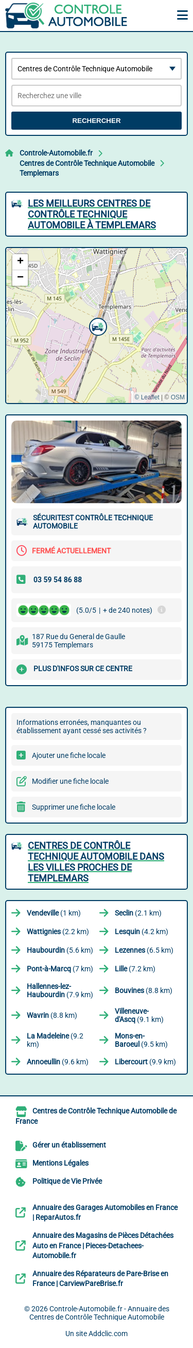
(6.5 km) (144, 950)
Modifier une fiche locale (70, 781)
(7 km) (60, 969)
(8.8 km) (143, 990)
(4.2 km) (141, 931)
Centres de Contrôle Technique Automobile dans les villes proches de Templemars (96, 862)
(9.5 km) (141, 1040)
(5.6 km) (60, 950)
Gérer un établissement (69, 1145)
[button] (96, 325)
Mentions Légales (60, 1163)
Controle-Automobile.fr (56, 153)
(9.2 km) (55, 1040)
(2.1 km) (138, 913)
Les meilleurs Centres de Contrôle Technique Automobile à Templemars (92, 214)
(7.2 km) (135, 969)
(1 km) (54, 913)
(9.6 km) (58, 1062)
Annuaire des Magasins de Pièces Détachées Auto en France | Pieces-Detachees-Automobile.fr (102, 1245)
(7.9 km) (60, 990)
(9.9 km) (145, 1062)
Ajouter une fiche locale (69, 755)
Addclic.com (108, 1333)
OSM (178, 397)
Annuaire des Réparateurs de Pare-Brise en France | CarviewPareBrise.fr (100, 1278)
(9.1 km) (139, 1015)
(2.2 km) (58, 931)
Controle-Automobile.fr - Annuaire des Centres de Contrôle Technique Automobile (99, 1313)
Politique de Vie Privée (67, 1181)
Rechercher (96, 121)
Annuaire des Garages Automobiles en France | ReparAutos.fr (105, 1212)
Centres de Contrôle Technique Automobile (87, 163)
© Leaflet (146, 397)
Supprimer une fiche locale (73, 807)
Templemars (39, 173)
